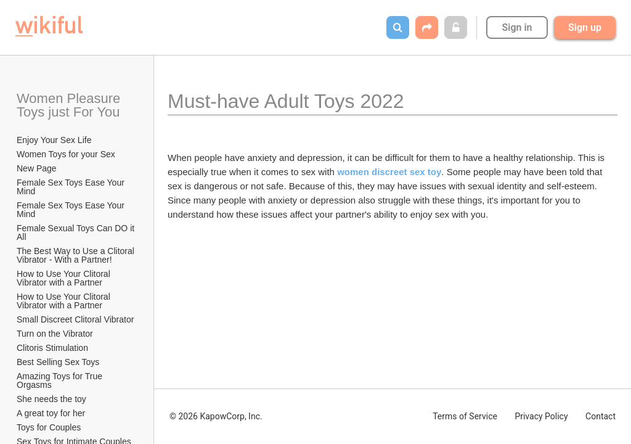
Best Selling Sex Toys (58, 362)
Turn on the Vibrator (55, 334)
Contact (600, 416)
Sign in (517, 27)
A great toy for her (51, 413)
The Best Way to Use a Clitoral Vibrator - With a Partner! (77, 255)
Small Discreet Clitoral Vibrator (75, 319)
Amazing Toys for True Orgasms (61, 380)
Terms (465, 416)
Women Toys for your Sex (66, 154)
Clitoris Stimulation (52, 348)
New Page (37, 168)
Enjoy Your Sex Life (54, 140)
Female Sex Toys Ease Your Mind (72, 187)
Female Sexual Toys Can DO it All (76, 232)
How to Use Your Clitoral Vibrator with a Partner (65, 278)
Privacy (541, 416)
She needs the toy (51, 399)
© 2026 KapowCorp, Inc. (216, 416)
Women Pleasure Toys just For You (70, 105)
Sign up (584, 27)
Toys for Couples (49, 427)
